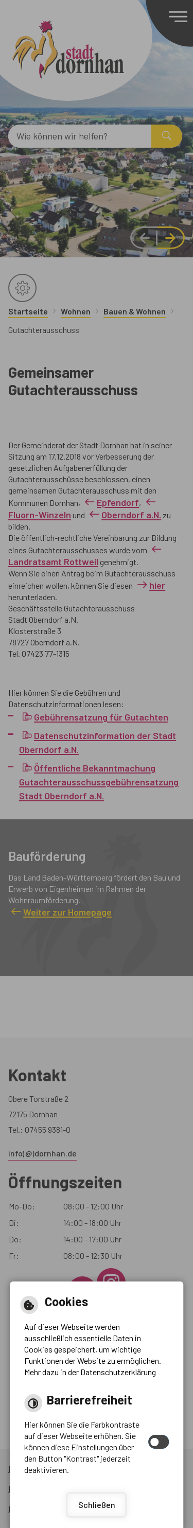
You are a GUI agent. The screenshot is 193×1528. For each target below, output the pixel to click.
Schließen (96, 1504)
